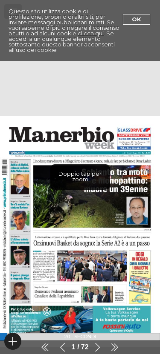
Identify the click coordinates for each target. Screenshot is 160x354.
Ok (136, 19)
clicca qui (91, 33)
